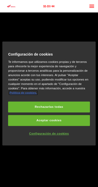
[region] (48, 93)
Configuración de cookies (49, 133)
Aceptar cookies (49, 120)
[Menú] (91, 6)
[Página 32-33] (48, 6)
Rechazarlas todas (49, 106)
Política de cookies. (23, 92)
